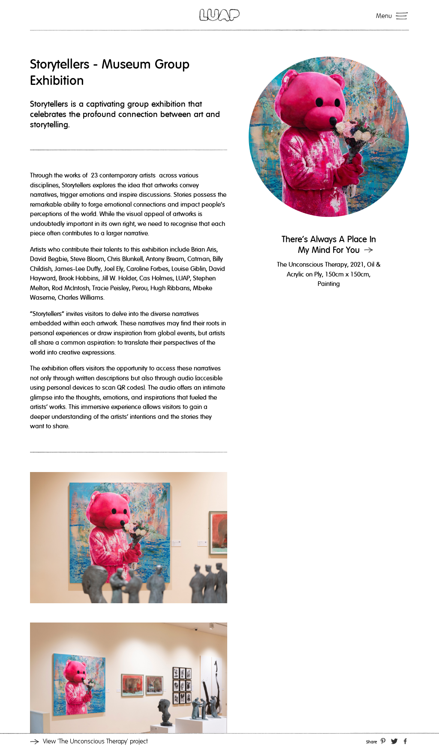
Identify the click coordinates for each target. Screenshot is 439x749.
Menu (384, 15)
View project (95, 741)
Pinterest (383, 740)
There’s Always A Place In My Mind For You (329, 245)
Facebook (405, 740)
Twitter (394, 740)
